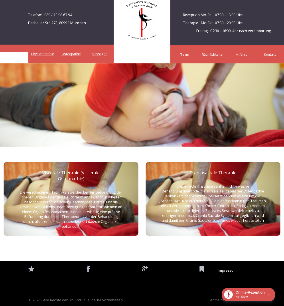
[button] (248, 294)
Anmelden (218, 300)
